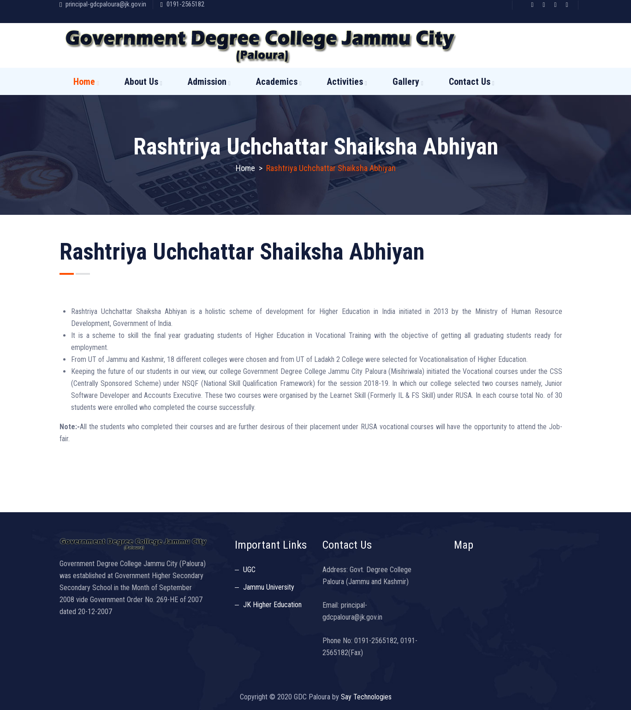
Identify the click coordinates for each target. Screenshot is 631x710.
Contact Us (469, 81)
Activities (345, 81)
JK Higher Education (272, 604)
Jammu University (268, 587)
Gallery (406, 81)
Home (84, 81)
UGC (249, 569)
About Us (141, 81)
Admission (207, 81)
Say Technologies (366, 696)
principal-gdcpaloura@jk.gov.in (105, 4)
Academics (277, 81)
